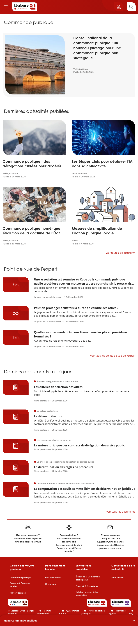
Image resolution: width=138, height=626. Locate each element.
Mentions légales (117, 612)
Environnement (53, 577)
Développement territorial (55, 567)
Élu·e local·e (117, 577)
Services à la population (83, 567)
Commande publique (20, 577)
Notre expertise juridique (93, 612)
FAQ (131, 613)
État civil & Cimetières (87, 586)
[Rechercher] (131, 6)
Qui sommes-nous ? (69, 612)
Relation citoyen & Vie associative (87, 593)
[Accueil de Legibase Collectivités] (24, 6)
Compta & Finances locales (20, 585)
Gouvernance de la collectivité (123, 567)
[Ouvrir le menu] (6, 6)
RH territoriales (18, 592)
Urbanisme (50, 584)
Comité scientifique (44, 612)
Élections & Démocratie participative (88, 578)
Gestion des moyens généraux (22, 567)
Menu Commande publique (20, 620)
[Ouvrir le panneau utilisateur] (118, 6)
